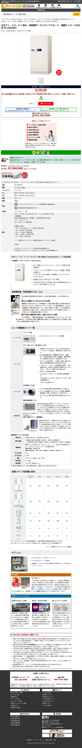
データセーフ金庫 (19, 187)
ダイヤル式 (17, 391)
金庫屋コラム (15, 705)
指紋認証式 (17, 416)
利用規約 (29, 740)
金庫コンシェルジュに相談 (18, 703)
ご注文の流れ (47, 692)
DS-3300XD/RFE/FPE (18, 490)
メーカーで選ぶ (11, 19)
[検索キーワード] (37, 14)
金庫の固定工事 (34, 130)
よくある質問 (77, 1)
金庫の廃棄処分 (34, 135)
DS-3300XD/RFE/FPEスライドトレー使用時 (18, 506)
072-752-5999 (42, 115)
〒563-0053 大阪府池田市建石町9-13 (52, 724)
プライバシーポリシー (38, 740)
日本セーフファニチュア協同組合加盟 (52, 727)
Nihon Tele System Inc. (41, 743)
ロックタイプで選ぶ (16, 701)
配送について (47, 703)
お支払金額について (49, 699)
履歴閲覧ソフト (52, 361)
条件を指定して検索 (17, 692)
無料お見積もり (34, 127)
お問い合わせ (36, 659)
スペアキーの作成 (34, 137)
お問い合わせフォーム (41, 679)
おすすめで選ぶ (15, 695)
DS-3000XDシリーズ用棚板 (41, 560)
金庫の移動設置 (34, 132)
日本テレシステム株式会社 (52, 720)
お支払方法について (49, 701)
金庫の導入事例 (15, 707)
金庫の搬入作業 (15, 718)
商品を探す (41, 10)
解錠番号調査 (33, 140)
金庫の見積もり (15, 716)
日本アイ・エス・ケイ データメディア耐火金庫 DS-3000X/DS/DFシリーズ (52, 19)
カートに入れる (45, 104)
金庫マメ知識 (61, 1)
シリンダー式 (17, 337)
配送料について (47, 695)
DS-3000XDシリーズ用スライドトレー (44, 558)
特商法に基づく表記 (50, 740)
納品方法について (48, 697)
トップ (3, 19)
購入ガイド (69, 1)
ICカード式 (17, 364)
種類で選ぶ (14, 697)
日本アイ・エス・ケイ (23, 19)
